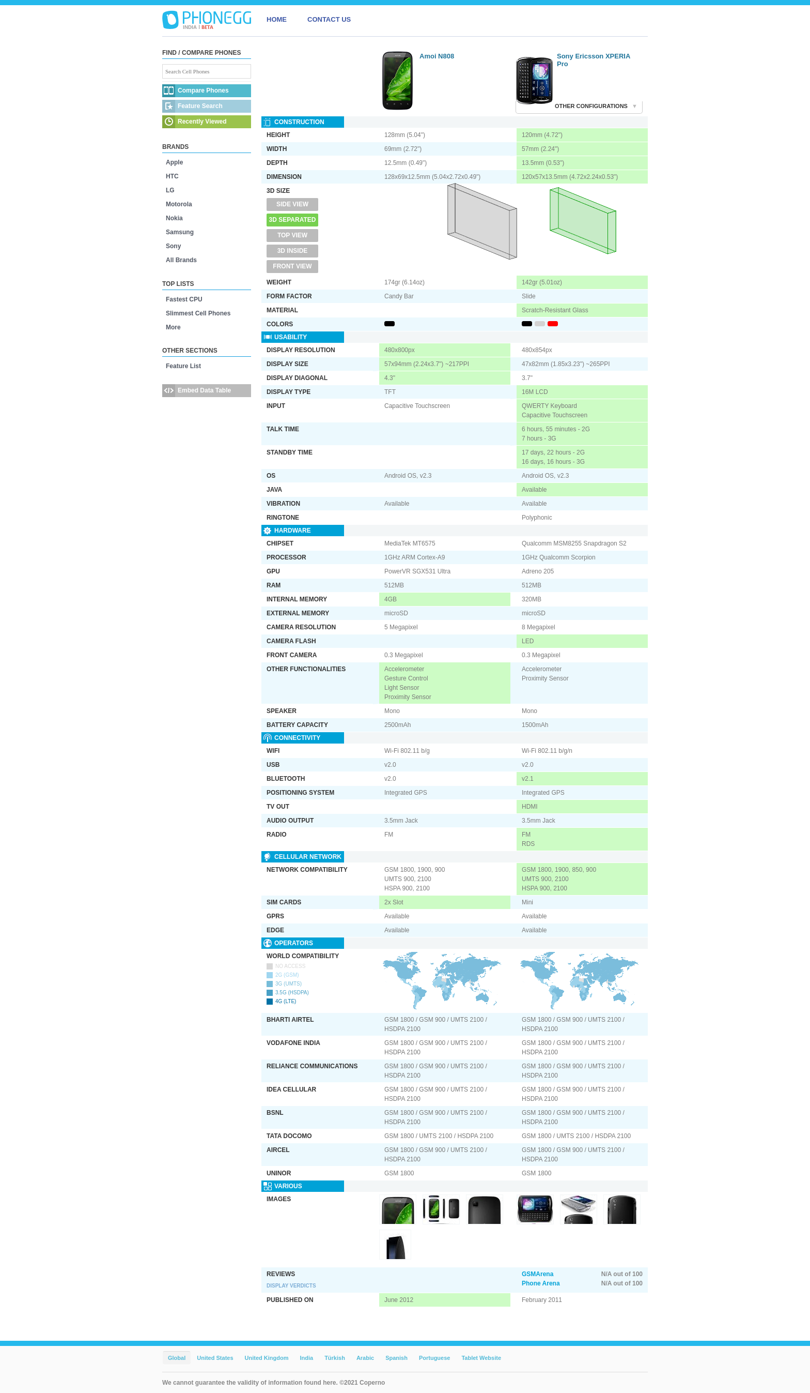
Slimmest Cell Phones (198, 313)
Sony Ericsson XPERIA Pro (593, 60)
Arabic (365, 1358)
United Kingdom (267, 1358)
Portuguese (434, 1358)
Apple (174, 162)
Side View (292, 204)
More (173, 327)
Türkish (334, 1358)
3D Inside (292, 250)
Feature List (183, 366)
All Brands (181, 260)
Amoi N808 (436, 56)
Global (176, 1358)
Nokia (174, 218)
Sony (173, 246)
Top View (292, 235)
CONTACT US (329, 19)
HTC (172, 176)
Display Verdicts (291, 1286)
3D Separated (292, 219)
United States (215, 1358)
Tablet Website (481, 1358)
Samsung (180, 232)
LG (170, 190)
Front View (292, 266)
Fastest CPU (184, 299)
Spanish (396, 1358)
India (306, 1358)
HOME (277, 19)
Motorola (179, 204)
